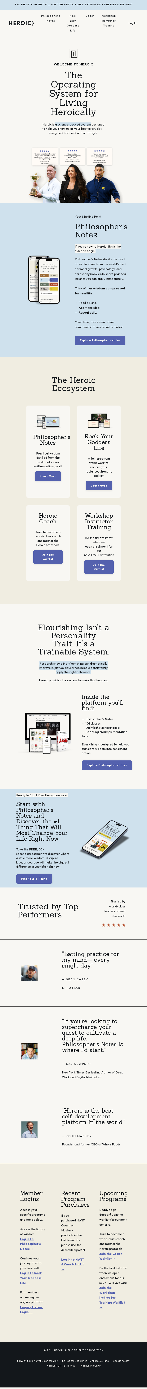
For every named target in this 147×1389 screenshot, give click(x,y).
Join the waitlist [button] (48, 563)
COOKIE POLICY (121, 1372)
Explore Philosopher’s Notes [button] (100, 340)
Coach (90, 16)
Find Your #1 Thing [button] (34, 890)
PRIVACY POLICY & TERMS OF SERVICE (37, 1372)
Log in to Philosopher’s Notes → (30, 1255)
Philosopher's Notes (51, 18)
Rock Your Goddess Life (73, 23)
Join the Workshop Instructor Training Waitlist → (113, 1313)
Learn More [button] (48, 480)
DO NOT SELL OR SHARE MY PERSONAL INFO (85, 1372)
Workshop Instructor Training (109, 20)
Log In (132, 23)
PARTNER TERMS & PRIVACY (60, 1377)
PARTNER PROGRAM (90, 1377)
